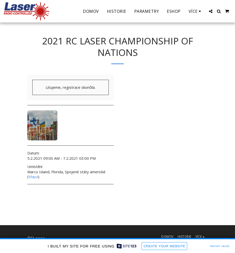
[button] (210, 11)
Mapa (33, 176)
